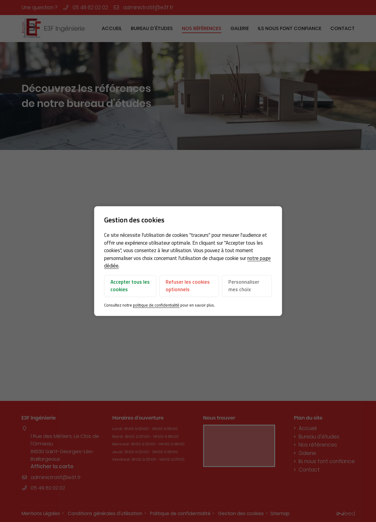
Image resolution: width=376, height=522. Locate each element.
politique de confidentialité (156, 305)
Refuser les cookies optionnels (188, 286)
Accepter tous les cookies (130, 286)
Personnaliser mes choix (243, 286)
